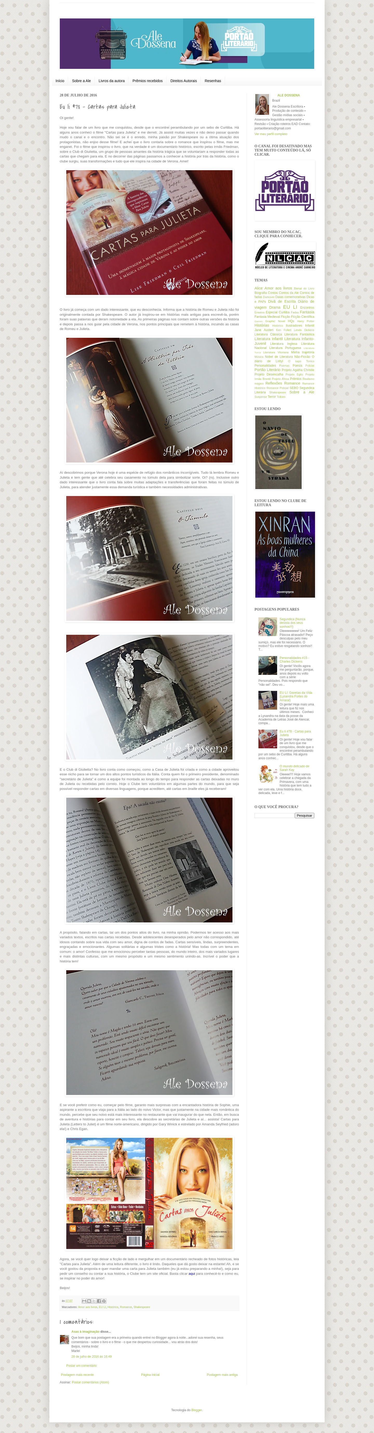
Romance (126, 1307)
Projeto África (280, 378)
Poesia (297, 365)
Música (259, 356)
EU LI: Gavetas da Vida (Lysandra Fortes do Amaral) (296, 696)
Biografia (261, 293)
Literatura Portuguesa (285, 348)
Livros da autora (112, 81)
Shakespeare (141, 1307)
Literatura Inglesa (283, 344)
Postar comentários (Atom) (90, 1382)
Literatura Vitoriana (276, 352)
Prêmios (296, 379)
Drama (274, 307)
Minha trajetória (302, 352)
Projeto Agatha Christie (298, 370)
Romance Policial (277, 387)
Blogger (196, 1410)
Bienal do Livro (304, 288)
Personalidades (265, 365)
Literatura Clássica (268, 334)
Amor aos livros (87, 1307)
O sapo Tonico (301, 361)
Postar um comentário (81, 1366)
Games (259, 321)
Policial (309, 365)
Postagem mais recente (77, 1375)
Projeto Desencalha (269, 374)
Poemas (284, 365)
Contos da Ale (289, 293)
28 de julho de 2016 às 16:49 (91, 1356)
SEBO (294, 388)
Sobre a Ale (81, 81)
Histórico (113, 1307)
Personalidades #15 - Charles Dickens (294, 659)
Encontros (307, 307)
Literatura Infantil (269, 339)
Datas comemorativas (290, 297)
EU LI (102, 1307)
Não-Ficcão (302, 357)
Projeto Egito (294, 374)
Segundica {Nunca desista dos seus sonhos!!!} (292, 623)
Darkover (269, 297)
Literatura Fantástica (299, 334)
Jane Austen (264, 330)
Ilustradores (294, 325)
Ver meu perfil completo (271, 134)
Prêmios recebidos (147, 81)
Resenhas (213, 81)
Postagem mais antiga (222, 1375)
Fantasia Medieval (267, 317)
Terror (272, 397)
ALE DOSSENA (288, 95)
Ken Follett (283, 330)
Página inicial (150, 1375)
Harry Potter (305, 321)
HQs (291, 321)
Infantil (309, 325)
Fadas (295, 312)
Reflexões (273, 383)
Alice (259, 288)
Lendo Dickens (304, 330)
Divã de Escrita (282, 301)
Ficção (285, 317)
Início (60, 81)
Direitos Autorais (183, 81)
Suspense (261, 396)
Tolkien (281, 396)
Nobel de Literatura (279, 357)
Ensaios (259, 312)
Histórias (262, 325)
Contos (273, 293)
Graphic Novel (275, 321)
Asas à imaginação (85, 1331)
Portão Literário (267, 370)
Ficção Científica (302, 317)
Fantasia (307, 312)
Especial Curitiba (278, 312)
